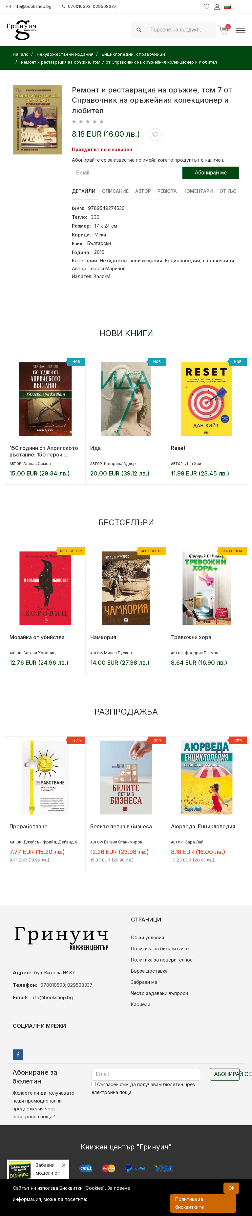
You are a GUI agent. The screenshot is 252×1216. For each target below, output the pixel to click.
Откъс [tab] (229, 191)
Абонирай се (227, 1074)
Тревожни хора (191, 637)
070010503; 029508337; (96, 6)
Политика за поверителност (163, 960)
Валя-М (102, 276)
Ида (95, 448)
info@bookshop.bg (31, 6)
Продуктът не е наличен (102, 149)
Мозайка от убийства (37, 637)
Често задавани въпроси (159, 993)
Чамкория (103, 637)
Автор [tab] (144, 191)
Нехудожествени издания (131, 260)
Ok (231, 1188)
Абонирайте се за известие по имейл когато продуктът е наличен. (148, 160)
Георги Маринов (107, 268)
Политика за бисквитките (160, 948)
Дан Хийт (194, 463)
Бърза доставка (149, 971)
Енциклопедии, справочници (199, 260)
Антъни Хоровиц (39, 652)
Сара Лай (194, 842)
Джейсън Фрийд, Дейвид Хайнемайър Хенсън (68, 842)
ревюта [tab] (168, 191)
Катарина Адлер (120, 463)
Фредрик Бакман (201, 652)
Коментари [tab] (199, 191)
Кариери (140, 1004)
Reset (178, 448)
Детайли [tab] (83, 191)
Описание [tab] (115, 191)
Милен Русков (118, 652)
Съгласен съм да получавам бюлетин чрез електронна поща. (143, 1088)
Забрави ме (144, 982)
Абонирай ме (211, 172)
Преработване (29, 826)
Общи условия (147, 937)
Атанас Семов (37, 463)
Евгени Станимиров (123, 842)
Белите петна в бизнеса (121, 826)
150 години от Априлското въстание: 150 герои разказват (44, 451)
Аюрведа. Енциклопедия (203, 826)
